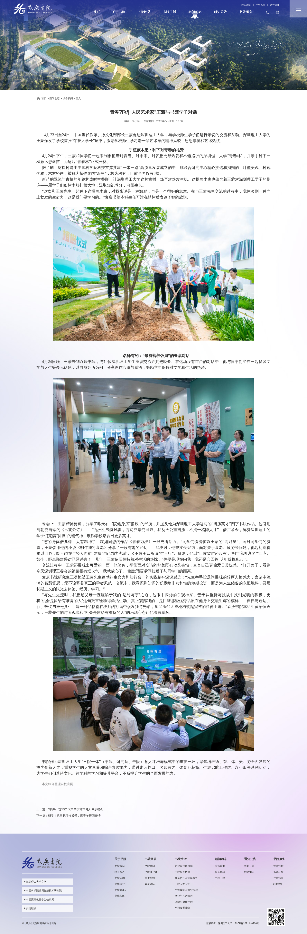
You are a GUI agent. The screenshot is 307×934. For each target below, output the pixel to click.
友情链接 (29, 908)
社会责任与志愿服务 (186, 878)
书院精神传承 (182, 871)
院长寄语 (120, 871)
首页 (96, 12)
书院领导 (120, 883)
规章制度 (278, 866)
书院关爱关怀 (182, 883)
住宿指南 (278, 878)
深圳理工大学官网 (34, 881)
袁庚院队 (150, 883)
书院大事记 (121, 889)
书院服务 (246, 12)
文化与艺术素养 (184, 895)
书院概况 (120, 866)
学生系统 (260, 5)
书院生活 (169, 12)
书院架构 (120, 878)
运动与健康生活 (184, 901)
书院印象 (120, 895)
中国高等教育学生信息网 (38, 899)
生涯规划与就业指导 (186, 889)
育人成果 (220, 871)
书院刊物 (220, 878)
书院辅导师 (151, 871)
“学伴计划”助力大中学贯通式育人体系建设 (75, 809)
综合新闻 (68, 98)
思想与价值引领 (184, 866)
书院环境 (278, 871)
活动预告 (249, 871)
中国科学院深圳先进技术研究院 (42, 890)
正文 (78, 98)
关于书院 (118, 12)
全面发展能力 (182, 907)
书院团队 (144, 12)
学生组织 (150, 878)
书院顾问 (150, 866)
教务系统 (246, 5)
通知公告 (220, 12)
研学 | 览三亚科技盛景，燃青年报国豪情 (74, 815)
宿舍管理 (274, 5)
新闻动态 (194, 12)
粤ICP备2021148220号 (247, 923)
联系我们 (278, 883)
